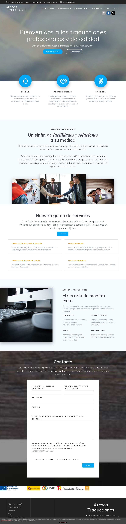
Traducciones (47, 9)
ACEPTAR (63, 522)
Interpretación (64, 9)
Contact (116, 9)
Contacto (97, 9)
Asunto (63, 414)
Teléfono (63, 405)
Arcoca (16, 8)
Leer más (63, 234)
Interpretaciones (14, 507)
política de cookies (6, 520)
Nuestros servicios (51, 52)
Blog (107, 9)
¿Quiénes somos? (81, 9)
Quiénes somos (76, 52)
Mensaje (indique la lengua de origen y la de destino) (63, 432)
